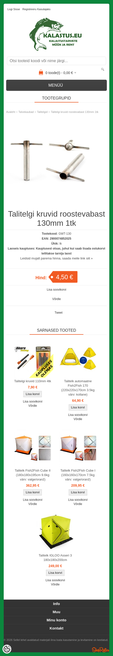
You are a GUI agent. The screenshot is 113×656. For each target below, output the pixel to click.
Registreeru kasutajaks (36, 9)
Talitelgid (42, 111)
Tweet (58, 312)
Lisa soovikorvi (56, 289)
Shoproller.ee (100, 649)
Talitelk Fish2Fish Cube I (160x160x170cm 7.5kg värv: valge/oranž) (77, 475)
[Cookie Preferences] (6, 649)
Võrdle (56, 299)
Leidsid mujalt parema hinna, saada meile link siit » (56, 258)
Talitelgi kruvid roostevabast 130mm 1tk (74, 111)
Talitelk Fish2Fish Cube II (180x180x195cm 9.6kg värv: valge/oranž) (33, 475)
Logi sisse (13, 9)
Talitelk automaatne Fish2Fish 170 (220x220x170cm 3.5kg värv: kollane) (77, 387)
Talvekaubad (26, 111)
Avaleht (10, 111)
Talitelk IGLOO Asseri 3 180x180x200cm (55, 558)
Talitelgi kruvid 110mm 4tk (32, 381)
